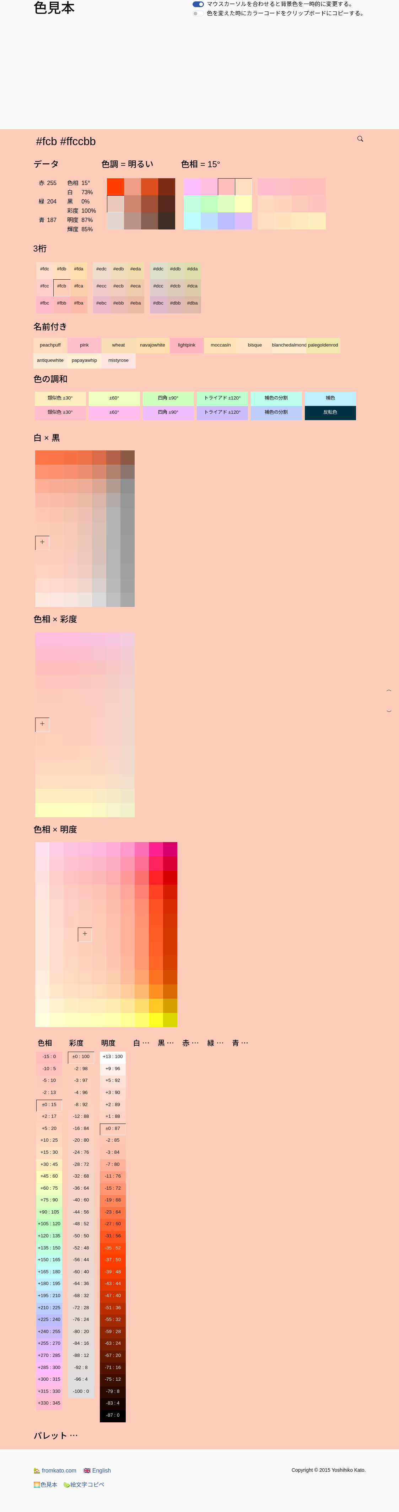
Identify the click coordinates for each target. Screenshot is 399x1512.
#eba (135, 303)
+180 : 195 (49, 1283)
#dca (192, 286)
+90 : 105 (49, 1212)
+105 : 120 (49, 1223)
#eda (135, 268)
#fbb (61, 303)
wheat (118, 345)
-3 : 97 (81, 1080)
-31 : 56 (113, 1235)
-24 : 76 (81, 1152)
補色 (330, 398)
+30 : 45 (49, 1164)
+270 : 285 (49, 1355)
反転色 (330, 412)
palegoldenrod (323, 345)
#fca (78, 286)
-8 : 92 (81, 1104)
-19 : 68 (113, 1199)
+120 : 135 (49, 1235)
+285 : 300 (49, 1367)
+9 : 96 (113, 1068)
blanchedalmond (289, 345)
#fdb (61, 268)
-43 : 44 (113, 1283)
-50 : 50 (81, 1235)
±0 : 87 (113, 1128)
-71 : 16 (113, 1367)
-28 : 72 (81, 1164)
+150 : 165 (49, 1259)
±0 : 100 (81, 1056)
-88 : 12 (81, 1355)
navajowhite (152, 345)
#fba (78, 303)
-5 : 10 (49, 1080)
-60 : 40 (81, 1271)
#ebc (101, 303)
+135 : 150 (49, 1248)
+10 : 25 (49, 1140)
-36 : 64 (81, 1188)
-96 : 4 (81, 1379)
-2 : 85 (113, 1140)
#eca (135, 286)
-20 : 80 (81, 1140)
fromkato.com (54, 1471)
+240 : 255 (49, 1331)
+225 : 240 (49, 1319)
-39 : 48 (113, 1271)
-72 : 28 (81, 1307)
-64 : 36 (81, 1283)
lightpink (186, 345)
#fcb (61, 286)
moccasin (221, 345)
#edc (101, 268)
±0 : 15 (49, 1104)
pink (84, 345)
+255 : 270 (49, 1343)
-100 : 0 (81, 1391)
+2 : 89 (113, 1104)
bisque (255, 345)
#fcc (44, 286)
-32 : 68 (81, 1176)
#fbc (44, 303)
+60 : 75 (49, 1188)
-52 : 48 (81, 1248)
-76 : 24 (81, 1319)
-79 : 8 (113, 1391)
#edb (118, 268)
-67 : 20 (113, 1355)
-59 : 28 (113, 1331)
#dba (192, 303)
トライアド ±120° (222, 398)
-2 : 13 (49, 1092)
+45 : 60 (49, 1176)
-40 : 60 (81, 1199)
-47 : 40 (113, 1295)
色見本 (45, 1485)
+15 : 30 (49, 1152)
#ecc (101, 286)
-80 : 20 (81, 1331)
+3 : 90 (113, 1092)
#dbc (158, 303)
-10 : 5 (49, 1068)
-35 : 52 (113, 1248)
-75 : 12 (113, 1379)
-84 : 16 (81, 1343)
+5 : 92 (113, 1080)
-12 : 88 (81, 1116)
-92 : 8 (81, 1367)
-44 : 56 (81, 1212)
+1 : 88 (113, 1116)
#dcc (158, 286)
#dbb (175, 303)
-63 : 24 (113, 1343)
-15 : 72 (113, 1188)
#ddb (175, 268)
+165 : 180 (49, 1271)
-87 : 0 (113, 1415)
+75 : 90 (49, 1199)
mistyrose (118, 360)
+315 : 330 (49, 1391)
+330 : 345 (49, 1403)
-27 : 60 (113, 1223)
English (97, 1471)
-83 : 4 (113, 1403)
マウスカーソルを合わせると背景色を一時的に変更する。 (281, 4)
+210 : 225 (49, 1307)
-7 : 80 (113, 1164)
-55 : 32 (113, 1319)
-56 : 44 (81, 1259)
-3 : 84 (113, 1152)
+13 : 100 (113, 1056)
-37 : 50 (113, 1259)
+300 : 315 (49, 1379)
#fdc (44, 268)
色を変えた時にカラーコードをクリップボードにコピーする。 (286, 13)
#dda (192, 268)
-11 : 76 (113, 1176)
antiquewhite (50, 360)
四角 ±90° (168, 398)
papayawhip (84, 360)
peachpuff (50, 345)
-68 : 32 (81, 1295)
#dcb (175, 286)
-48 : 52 (81, 1223)
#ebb (118, 303)
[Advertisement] (201, 76)
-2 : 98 (81, 1068)
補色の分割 (276, 398)
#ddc (158, 268)
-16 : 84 (81, 1128)
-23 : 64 (113, 1212)
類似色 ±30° (60, 398)
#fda (78, 268)
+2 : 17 (49, 1116)
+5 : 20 (49, 1128)
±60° (114, 398)
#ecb (118, 286)
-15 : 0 (49, 1056)
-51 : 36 (113, 1307)
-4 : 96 (81, 1092)
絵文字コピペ (83, 1485)
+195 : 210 (49, 1295)
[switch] (198, 4)
